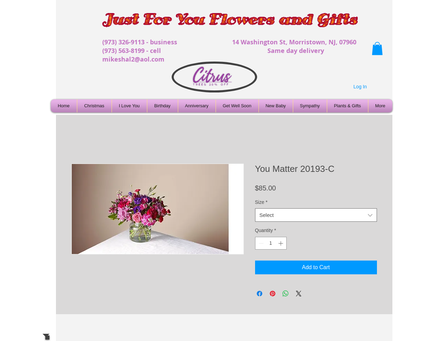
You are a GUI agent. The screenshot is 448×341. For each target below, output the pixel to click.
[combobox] (316, 215)
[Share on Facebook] (259, 293)
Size (261, 202)
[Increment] (281, 243)
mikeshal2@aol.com (133, 59)
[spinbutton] (271, 243)
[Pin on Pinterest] (272, 293)
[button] (377, 48)
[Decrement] (260, 243)
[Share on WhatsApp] (286, 293)
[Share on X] (299, 293)
